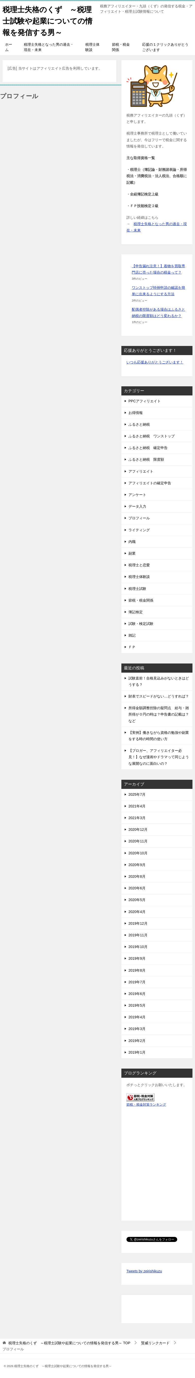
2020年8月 (136, 876)
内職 (132, 542)
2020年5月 (136, 900)
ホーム (8, 47)
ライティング (139, 530)
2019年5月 (136, 1005)
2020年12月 (138, 829)
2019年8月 (136, 970)
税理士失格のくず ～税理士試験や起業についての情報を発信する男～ (49, 20)
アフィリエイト (140, 471)
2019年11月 (138, 935)
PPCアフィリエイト (144, 401)
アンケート (137, 495)
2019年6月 (136, 994)
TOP (69, 1343)
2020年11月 (138, 841)
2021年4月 (136, 806)
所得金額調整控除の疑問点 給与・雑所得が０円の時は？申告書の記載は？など (158, 714)
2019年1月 (136, 1052)
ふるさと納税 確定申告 (148, 448)
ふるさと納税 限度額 (146, 459)
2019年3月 (136, 1029)
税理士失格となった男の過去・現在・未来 (49, 47)
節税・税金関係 (121, 47)
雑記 (132, 635)
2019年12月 (138, 923)
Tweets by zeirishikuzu (144, 1271)
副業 (132, 553)
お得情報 (135, 413)
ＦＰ (132, 647)
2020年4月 (136, 912)
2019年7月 (136, 982)
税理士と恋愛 (139, 565)
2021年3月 (136, 818)
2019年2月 (136, 1041)
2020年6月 (136, 888)
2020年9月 (136, 865)
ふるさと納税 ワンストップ (151, 436)
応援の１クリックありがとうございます (165, 47)
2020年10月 (138, 853)
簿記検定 (135, 612)
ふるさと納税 (139, 424)
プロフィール (139, 518)
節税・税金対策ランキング (146, 1104)
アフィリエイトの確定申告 (149, 483)
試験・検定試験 (140, 624)
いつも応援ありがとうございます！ (154, 362)
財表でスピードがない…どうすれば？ (158, 696)
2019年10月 (138, 947)
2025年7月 (136, 794)
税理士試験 (137, 589)
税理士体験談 (92, 47)
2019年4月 (136, 1017)
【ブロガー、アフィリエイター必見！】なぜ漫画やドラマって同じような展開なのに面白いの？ (158, 757)
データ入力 (137, 506)
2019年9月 (136, 958)
